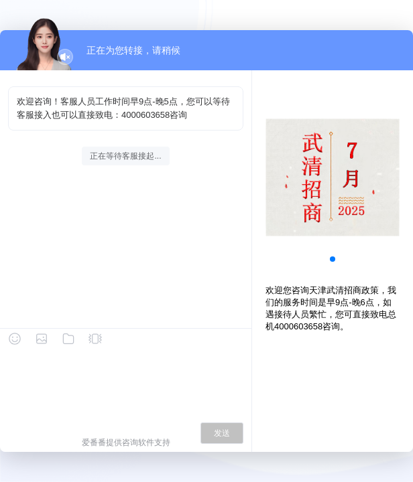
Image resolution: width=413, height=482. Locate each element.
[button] (332, 259)
